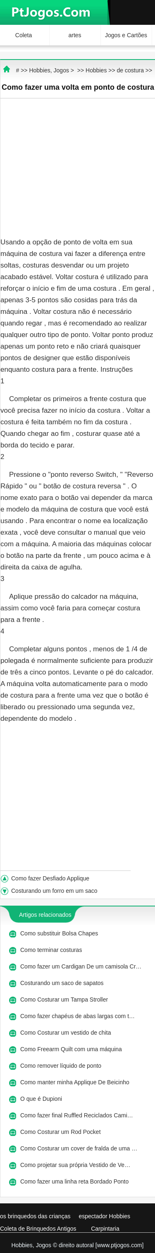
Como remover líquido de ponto (61, 1065)
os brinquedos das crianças (35, 1216)
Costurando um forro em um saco (55, 890)
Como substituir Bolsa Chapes (60, 933)
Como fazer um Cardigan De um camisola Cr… (80, 966)
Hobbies (96, 70)
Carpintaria (105, 1228)
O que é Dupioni (42, 1098)
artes (74, 35)
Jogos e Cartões (126, 35)
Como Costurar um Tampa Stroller (65, 999)
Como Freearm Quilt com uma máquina (72, 1049)
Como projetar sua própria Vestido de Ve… (75, 1165)
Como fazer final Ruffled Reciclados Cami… (76, 1115)
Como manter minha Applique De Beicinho (75, 1082)
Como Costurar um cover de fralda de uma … (78, 1148)
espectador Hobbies (104, 1216)
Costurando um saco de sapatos (62, 983)
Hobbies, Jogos (49, 70)
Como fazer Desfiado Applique (51, 878)
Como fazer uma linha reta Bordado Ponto (75, 1181)
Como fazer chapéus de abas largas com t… (77, 1016)
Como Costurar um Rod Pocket (61, 1132)
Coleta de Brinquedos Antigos (38, 1228)
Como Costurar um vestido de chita (66, 1032)
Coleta (23, 35)
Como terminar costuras (51, 950)
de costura (130, 70)
